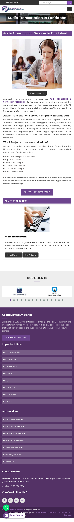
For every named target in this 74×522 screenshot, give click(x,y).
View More (8, 461)
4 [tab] (21, 300)
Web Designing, (42, 512)
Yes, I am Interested (37, 192)
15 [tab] (63, 300)
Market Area (9, 394)
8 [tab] (36, 300)
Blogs (6, 380)
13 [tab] (55, 300)
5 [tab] (25, 300)
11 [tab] (47, 300)
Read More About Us (16, 337)
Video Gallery (10, 366)
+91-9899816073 (12, 2)
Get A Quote (37, 93)
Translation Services (13, 419)
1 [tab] (10, 300)
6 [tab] (29, 300)
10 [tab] (44, 300)
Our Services (9, 359)
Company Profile (11, 352)
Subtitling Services (12, 454)
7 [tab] (33, 300)
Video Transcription (16, 236)
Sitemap (7, 401)
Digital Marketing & (56, 512)
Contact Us (9, 387)
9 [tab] (40, 300)
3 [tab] (17, 300)
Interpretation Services (14, 433)
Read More (14, 255)
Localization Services (13, 440)
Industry (7, 373)
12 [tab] (51, 300)
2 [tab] (14, 300)
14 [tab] (59, 300)
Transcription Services (14, 426)
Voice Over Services (13, 447)
